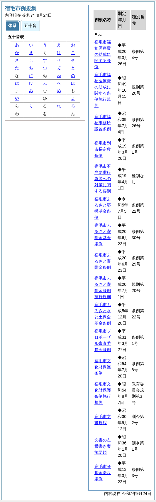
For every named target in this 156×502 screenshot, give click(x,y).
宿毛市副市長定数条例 (102, 149)
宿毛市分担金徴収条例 (102, 472)
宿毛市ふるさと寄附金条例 (102, 261)
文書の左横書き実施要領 (102, 446)
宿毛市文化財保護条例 (102, 366)
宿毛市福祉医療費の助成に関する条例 (102, 54)
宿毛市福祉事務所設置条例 (102, 122)
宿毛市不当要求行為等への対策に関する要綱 (102, 178)
